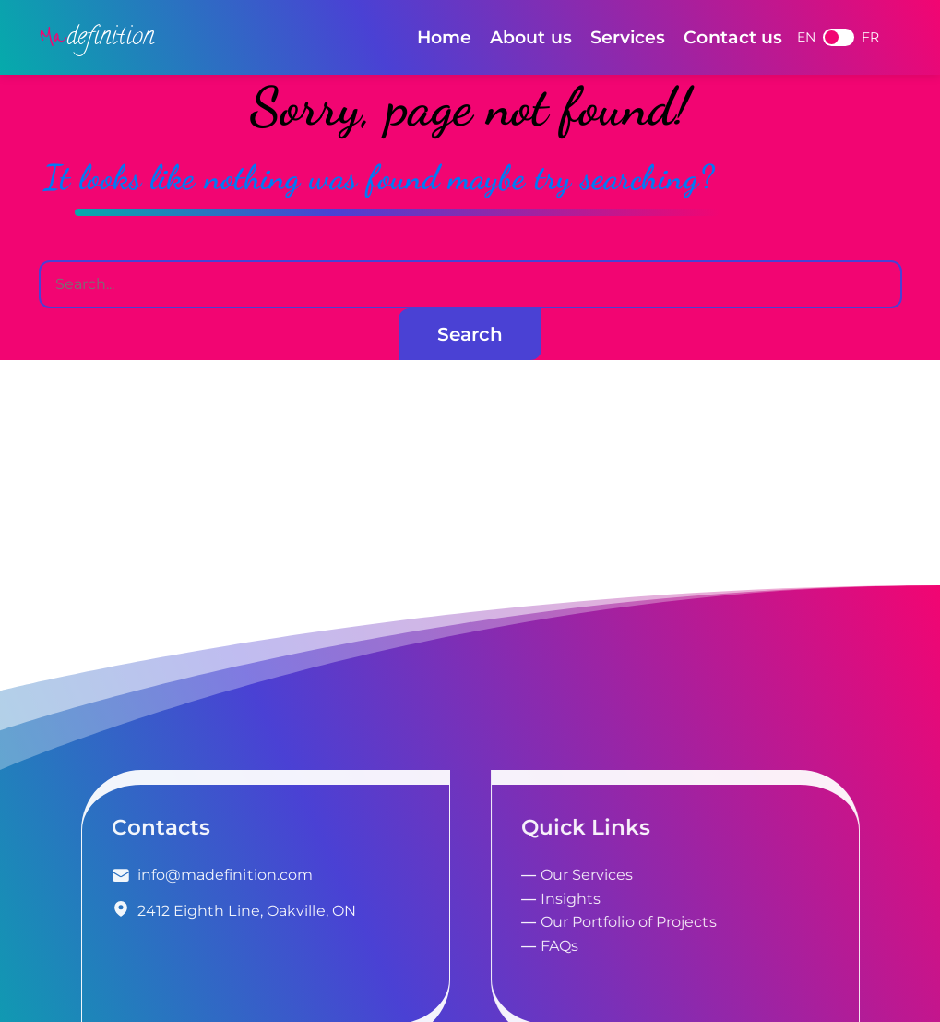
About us (531, 37)
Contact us (733, 37)
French (838, 37)
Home (444, 37)
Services (628, 37)
